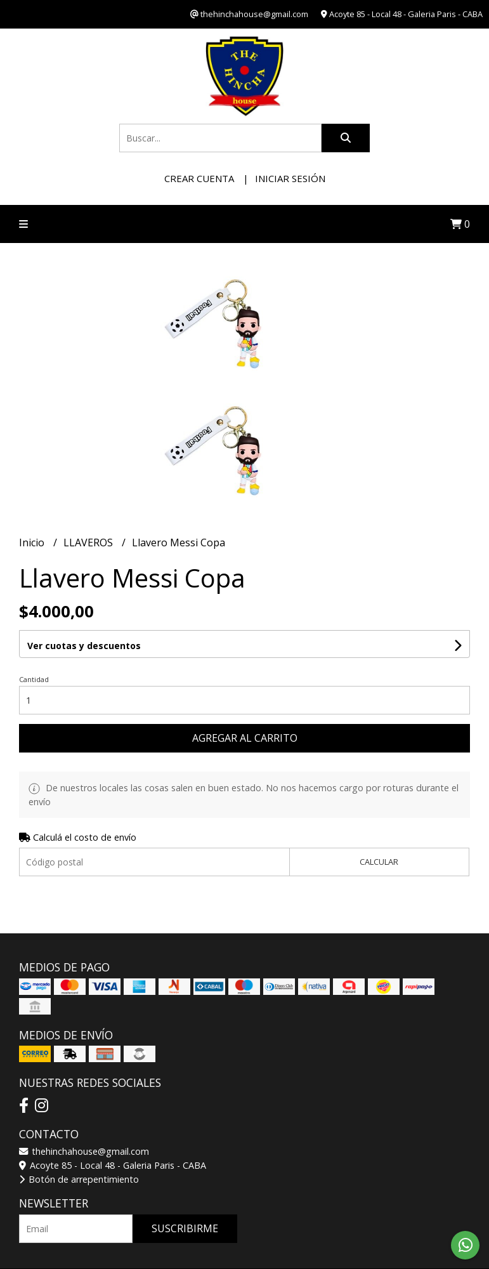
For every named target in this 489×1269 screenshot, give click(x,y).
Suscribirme (185, 1228)
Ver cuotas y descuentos (84, 646)
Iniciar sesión (290, 178)
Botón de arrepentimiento (79, 1179)
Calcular (379, 861)
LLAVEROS (89, 542)
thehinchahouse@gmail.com (84, 1151)
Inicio (33, 542)
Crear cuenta (199, 178)
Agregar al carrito (244, 738)
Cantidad (34, 679)
